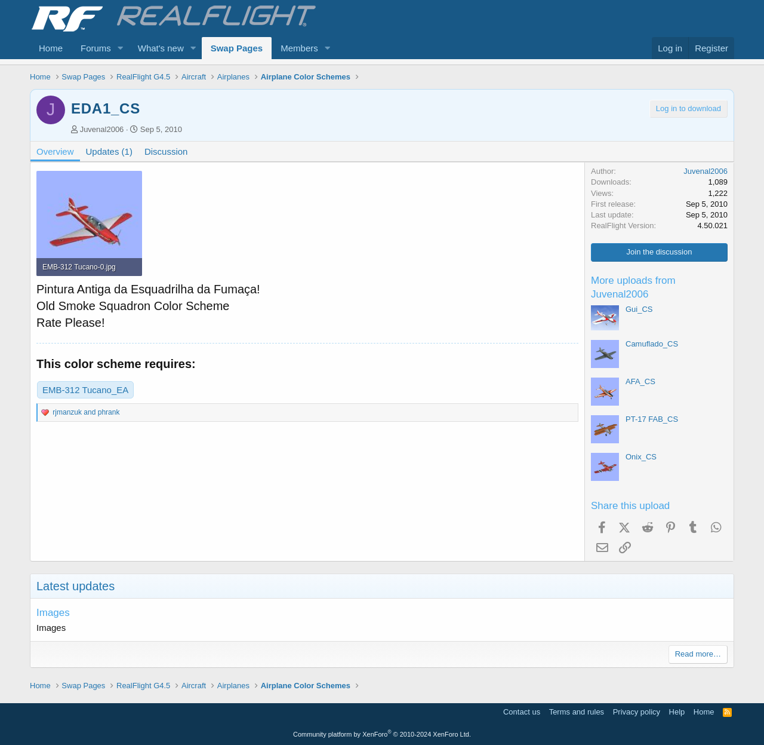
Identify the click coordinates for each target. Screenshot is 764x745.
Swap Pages (237, 48)
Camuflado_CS (652, 343)
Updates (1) (109, 151)
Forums (96, 48)
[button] (120, 48)
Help (677, 711)
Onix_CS (641, 456)
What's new (161, 48)
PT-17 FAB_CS (652, 419)
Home (51, 48)
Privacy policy (636, 711)
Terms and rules (576, 711)
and (86, 412)
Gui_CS (639, 309)
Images (53, 612)
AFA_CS (640, 381)
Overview (55, 151)
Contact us (521, 711)
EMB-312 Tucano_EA (85, 390)
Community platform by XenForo (382, 734)
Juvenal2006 (102, 129)
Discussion (166, 151)
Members (299, 48)
